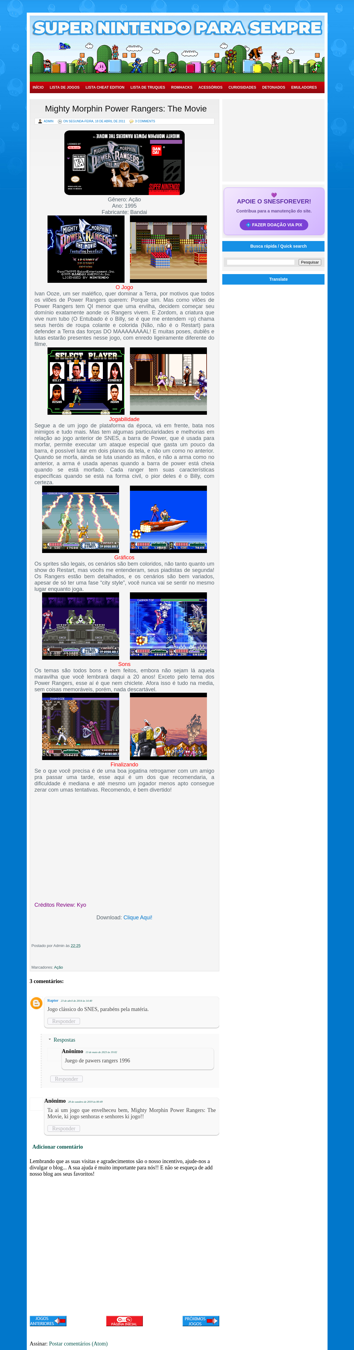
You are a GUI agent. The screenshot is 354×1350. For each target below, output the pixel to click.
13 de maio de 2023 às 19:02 (101, 1052)
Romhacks (181, 87)
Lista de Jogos (64, 87)
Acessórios (211, 87)
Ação (58, 967)
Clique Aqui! (137, 918)
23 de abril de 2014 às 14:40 (76, 1000)
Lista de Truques (148, 87)
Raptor (53, 1000)
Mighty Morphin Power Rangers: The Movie (126, 108)
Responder (63, 1021)
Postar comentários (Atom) (78, 1344)
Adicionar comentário (57, 1147)
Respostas (64, 1040)
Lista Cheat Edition (105, 87)
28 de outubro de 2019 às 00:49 (85, 1101)
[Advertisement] (274, 139)
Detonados (273, 87)
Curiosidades (242, 87)
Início (38, 87)
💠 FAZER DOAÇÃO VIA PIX (274, 224)
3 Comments (145, 121)
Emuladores (304, 87)
